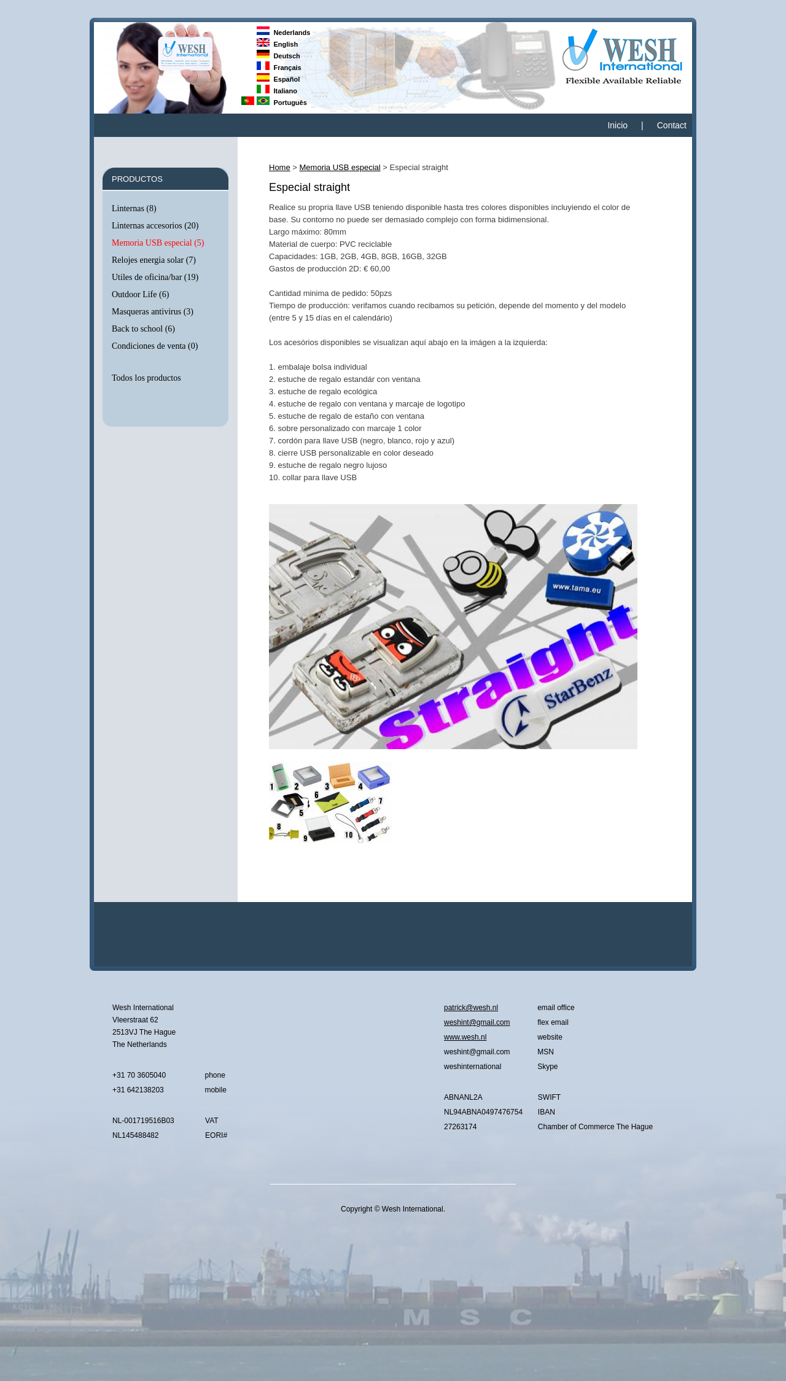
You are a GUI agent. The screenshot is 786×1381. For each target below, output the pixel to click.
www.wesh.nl (465, 1037)
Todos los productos (146, 378)
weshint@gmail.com (477, 1022)
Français (279, 67)
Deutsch (278, 56)
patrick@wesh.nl (471, 1007)
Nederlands (283, 32)
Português (282, 102)
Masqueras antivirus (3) (152, 311)
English (277, 44)
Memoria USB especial (340, 167)
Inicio (617, 125)
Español (278, 79)
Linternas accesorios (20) (155, 225)
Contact (672, 125)
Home (279, 167)
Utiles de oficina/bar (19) (155, 277)
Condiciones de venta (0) (155, 346)
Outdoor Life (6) (140, 294)
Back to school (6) (143, 328)
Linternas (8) (134, 208)
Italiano (277, 91)
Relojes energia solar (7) (154, 260)
